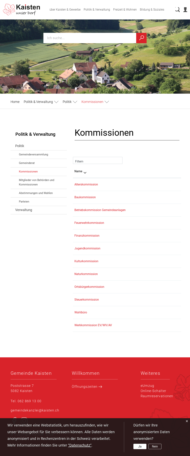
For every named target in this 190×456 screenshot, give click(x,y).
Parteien (24, 201)
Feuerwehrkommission (89, 223)
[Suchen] (141, 38)
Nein (155, 446)
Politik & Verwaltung (93, 9)
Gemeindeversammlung (33, 154)
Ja (140, 446)
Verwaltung (23, 210)
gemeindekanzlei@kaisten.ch (35, 410)
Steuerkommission (86, 299)
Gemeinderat (27, 163)
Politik (19, 146)
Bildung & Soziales (148, 9)
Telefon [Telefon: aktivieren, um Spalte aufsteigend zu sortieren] (156, 171)
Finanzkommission (86, 235)
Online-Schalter (153, 391)
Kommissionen (36, 171)
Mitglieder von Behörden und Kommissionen (36, 182)
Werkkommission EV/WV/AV (93, 325)
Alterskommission (86, 184)
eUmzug (147, 386)
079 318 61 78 (160, 223)
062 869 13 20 (160, 197)
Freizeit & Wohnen (121, 9)
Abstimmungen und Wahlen (36, 193)
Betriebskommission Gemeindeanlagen (100, 210)
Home (15, 102)
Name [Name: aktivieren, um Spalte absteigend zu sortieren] (78, 171)
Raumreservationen (157, 396)
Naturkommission (86, 274)
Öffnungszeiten (87, 387)
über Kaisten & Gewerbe (61, 9)
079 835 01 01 (160, 248)
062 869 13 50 (160, 299)
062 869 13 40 (160, 235)
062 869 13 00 (160, 184)
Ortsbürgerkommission (89, 287)
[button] (41, 102)
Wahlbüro (80, 312)
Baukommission (85, 197)
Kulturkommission (86, 261)
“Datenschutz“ (79, 445)
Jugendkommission (87, 248)
